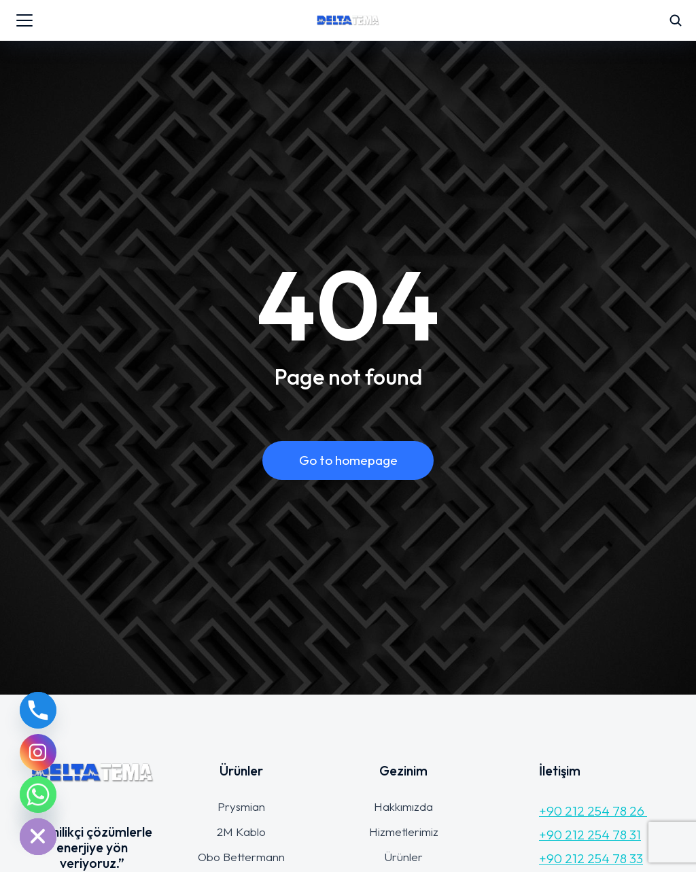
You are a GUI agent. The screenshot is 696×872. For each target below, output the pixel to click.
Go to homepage (348, 460)
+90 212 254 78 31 (590, 834)
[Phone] (38, 710)
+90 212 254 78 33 (591, 858)
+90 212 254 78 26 (593, 811)
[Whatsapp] (38, 794)
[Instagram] (38, 752)
